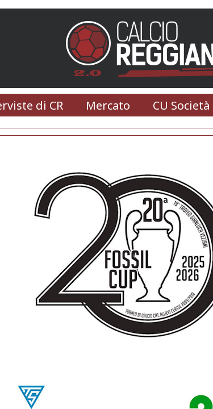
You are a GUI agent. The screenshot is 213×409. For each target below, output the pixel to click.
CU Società (181, 105)
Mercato (108, 105)
